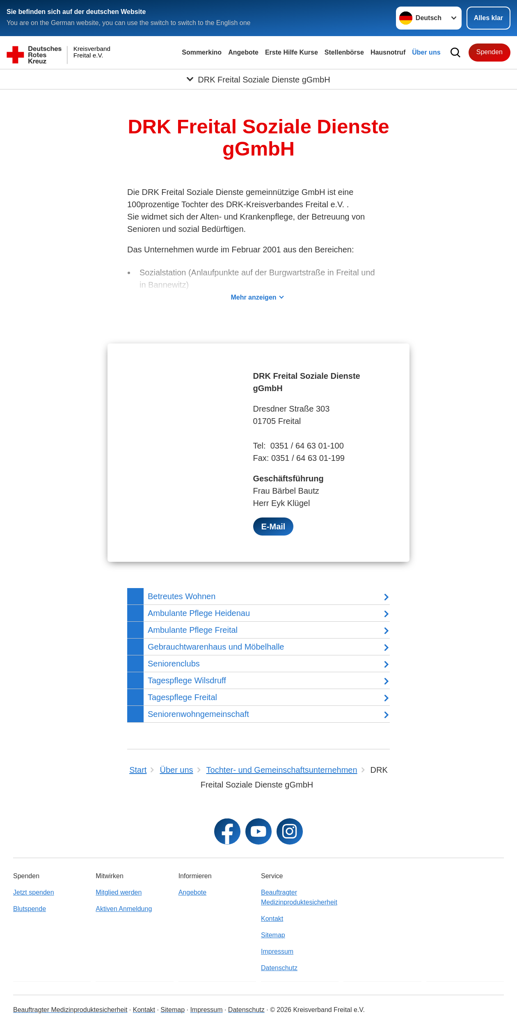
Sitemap (273, 935)
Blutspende (29, 908)
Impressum (277, 951)
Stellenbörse (344, 52)
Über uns (426, 52)
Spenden (489, 51)
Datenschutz (279, 967)
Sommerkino (202, 52)
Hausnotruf (388, 52)
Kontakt (272, 918)
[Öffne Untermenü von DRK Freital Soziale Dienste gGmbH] (258, 79)
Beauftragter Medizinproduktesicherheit (299, 897)
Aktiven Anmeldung (124, 908)
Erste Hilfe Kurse (291, 52)
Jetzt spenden (33, 892)
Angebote (243, 52)
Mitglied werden (119, 892)
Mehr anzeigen (253, 297)
